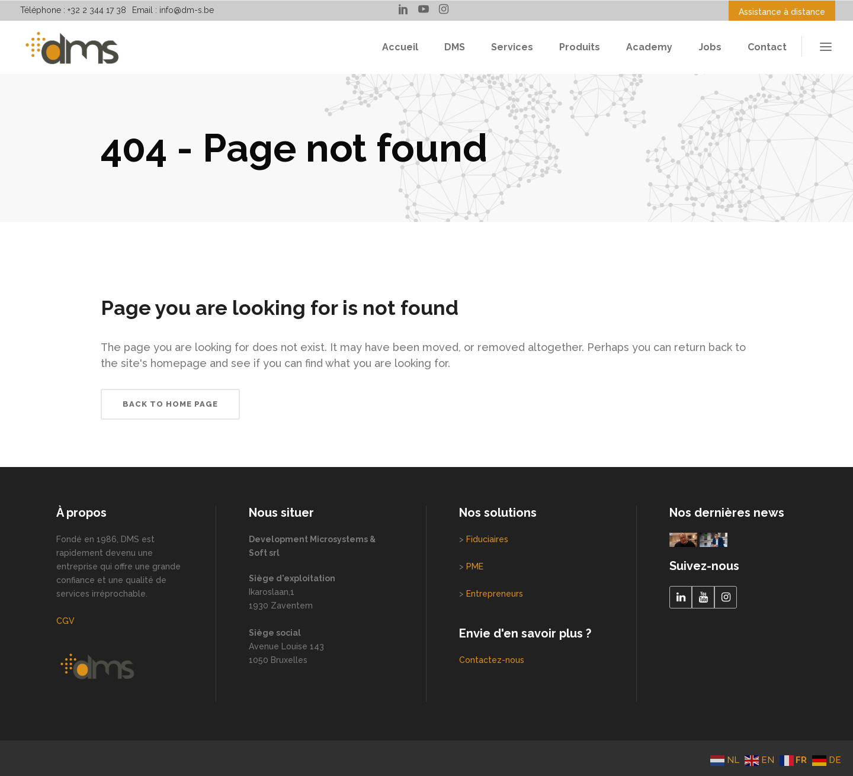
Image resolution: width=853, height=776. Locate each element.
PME (474, 566)
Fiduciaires (487, 539)
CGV (65, 621)
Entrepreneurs (494, 593)
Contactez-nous (491, 660)
